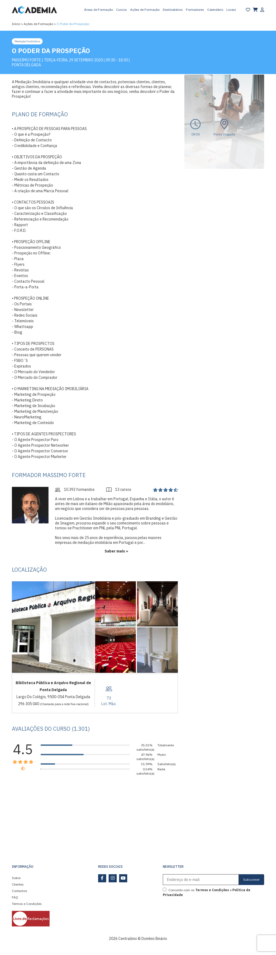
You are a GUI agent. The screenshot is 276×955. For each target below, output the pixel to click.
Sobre (16, 878)
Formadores (195, 10)
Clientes (18, 884)
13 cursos (118, 489)
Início (16, 24)
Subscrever (251, 879)
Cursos (121, 10)
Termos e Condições (27, 904)
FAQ (15, 897)
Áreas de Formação (98, 10)
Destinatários (173, 10)
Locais (231, 10)
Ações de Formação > (40, 24)
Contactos (19, 891)
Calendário (215, 10)
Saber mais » (116, 551)
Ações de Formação (145, 10)
